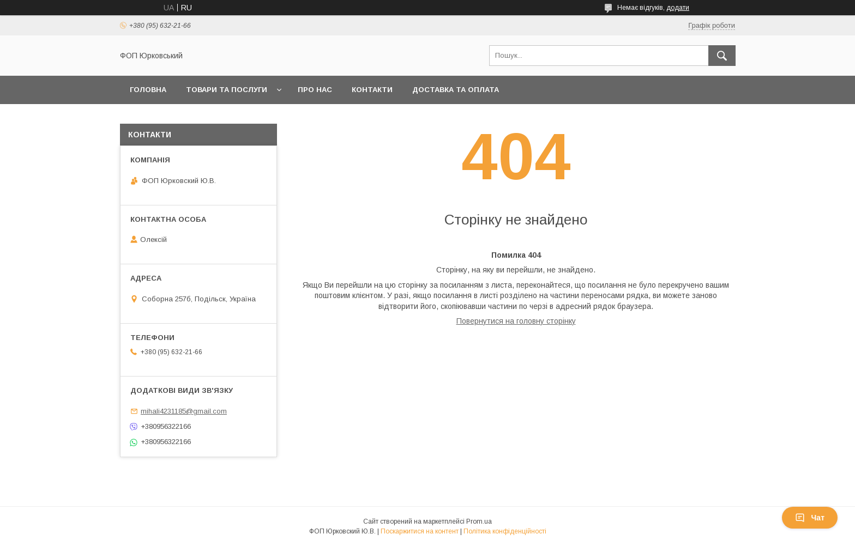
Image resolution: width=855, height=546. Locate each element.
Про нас (315, 90)
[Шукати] (722, 55)
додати (677, 7)
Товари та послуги (226, 90)
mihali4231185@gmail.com (184, 411)
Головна (148, 90)
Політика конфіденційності (504, 531)
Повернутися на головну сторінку (516, 321)
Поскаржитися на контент (420, 531)
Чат (809, 518)
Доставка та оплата (455, 90)
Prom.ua (479, 521)
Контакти (372, 90)
